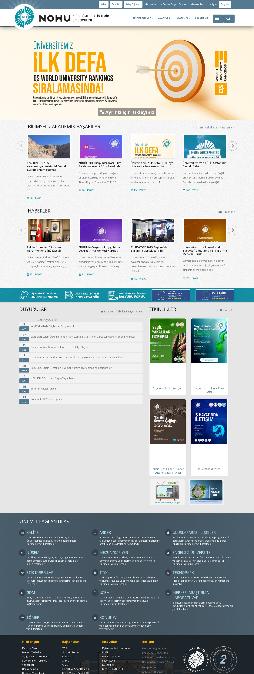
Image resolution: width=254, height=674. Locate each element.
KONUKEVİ (108, 664)
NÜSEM (106, 652)
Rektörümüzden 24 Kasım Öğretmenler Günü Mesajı (44, 248)
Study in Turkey (70, 652)
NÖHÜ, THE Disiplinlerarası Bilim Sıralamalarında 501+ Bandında (100, 164)
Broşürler (151, 4)
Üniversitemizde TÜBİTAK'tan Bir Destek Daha (204, 164)
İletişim (212, 4)
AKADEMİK (164, 18)
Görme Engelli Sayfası (174, 4)
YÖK (64, 648)
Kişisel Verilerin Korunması (117, 648)
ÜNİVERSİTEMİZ (142, 18)
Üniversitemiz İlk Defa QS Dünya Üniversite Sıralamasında (152, 164)
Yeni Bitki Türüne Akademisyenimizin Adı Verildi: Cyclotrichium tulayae (47, 166)
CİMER (65, 664)
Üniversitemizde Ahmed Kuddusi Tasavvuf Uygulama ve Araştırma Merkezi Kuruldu (205, 250)
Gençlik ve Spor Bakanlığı (76, 669)
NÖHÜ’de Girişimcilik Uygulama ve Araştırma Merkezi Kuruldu (99, 248)
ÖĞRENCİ (182, 18)
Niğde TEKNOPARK (112, 669)
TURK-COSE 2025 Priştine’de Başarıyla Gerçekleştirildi (149, 248)
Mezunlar (197, 4)
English (225, 4)
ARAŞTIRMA (201, 18)
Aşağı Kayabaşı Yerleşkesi (36, 656)
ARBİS (65, 660)
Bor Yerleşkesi (30, 669)
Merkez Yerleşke (31, 652)
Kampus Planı (29, 648)
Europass (67, 656)
